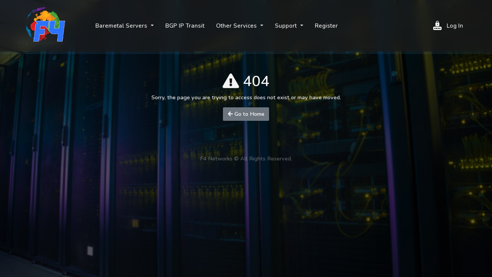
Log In (448, 25)
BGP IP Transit (184, 26)
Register (326, 26)
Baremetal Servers (122, 26)
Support (286, 26)
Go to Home (246, 114)
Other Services (237, 26)
